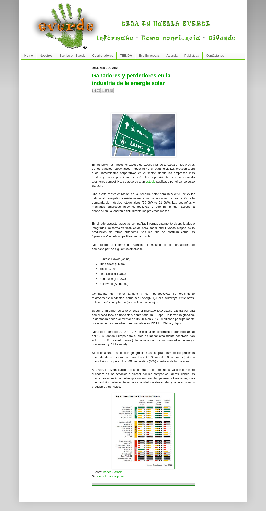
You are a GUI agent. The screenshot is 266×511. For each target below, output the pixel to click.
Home (28, 55)
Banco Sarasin (113, 472)
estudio (150, 181)
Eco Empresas (149, 55)
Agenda (171, 55)
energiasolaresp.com (111, 476)
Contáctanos (215, 55)
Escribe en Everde (72, 55)
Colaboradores (102, 55)
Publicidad (191, 55)
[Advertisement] (145, 104)
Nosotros (46, 55)
